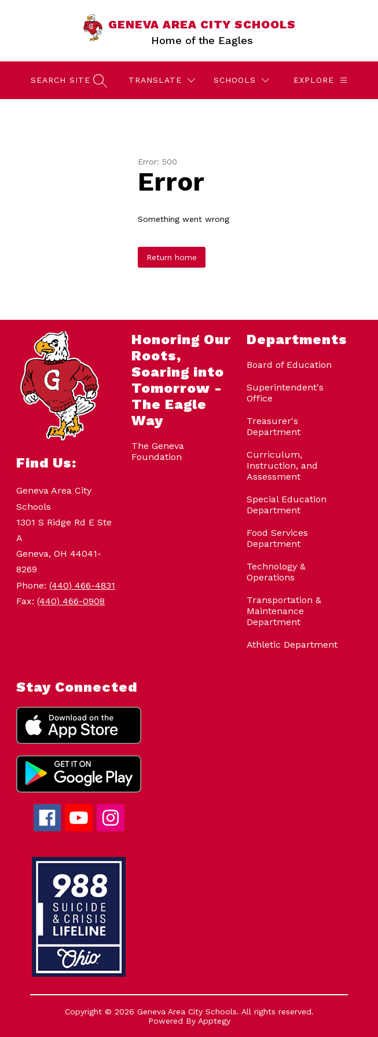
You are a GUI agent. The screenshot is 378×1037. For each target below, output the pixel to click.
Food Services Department (277, 538)
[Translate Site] (162, 80)
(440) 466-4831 (82, 585)
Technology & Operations (276, 572)
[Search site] (67, 80)
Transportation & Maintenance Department (284, 610)
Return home (171, 257)
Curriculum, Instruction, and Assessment (282, 465)
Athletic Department (292, 644)
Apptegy (214, 1020)
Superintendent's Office (285, 393)
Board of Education (289, 364)
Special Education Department (286, 505)
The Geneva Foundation (157, 451)
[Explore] (320, 80)
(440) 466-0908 (71, 601)
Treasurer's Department (273, 426)
